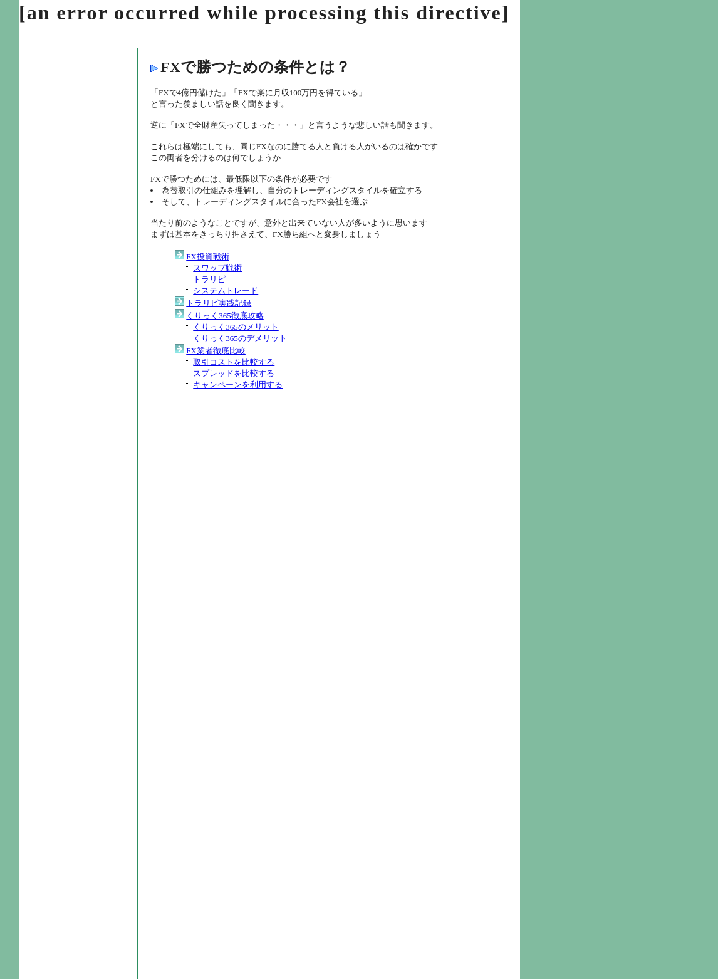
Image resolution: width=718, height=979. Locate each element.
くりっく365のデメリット (240, 338)
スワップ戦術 (217, 268)
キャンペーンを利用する (238, 384)
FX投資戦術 (207, 256)
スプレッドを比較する (233, 373)
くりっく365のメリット (236, 327)
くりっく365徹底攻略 (225, 315)
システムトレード (225, 290)
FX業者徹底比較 (216, 350)
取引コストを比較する (233, 362)
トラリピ (209, 279)
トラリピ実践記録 (218, 303)
